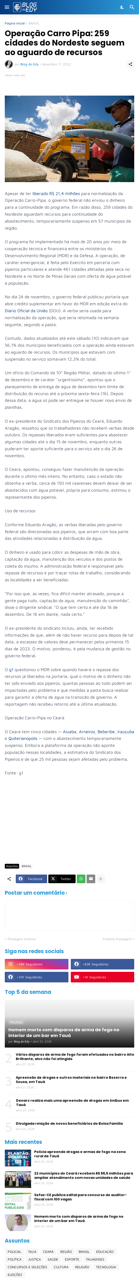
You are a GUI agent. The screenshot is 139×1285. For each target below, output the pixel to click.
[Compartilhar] (130, 64)
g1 (11, 669)
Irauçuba (125, 731)
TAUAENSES (95, 1259)
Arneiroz (87, 731)
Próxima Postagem (117, 939)
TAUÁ (32, 1252)
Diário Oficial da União (26, 310)
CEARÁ (48, 1252)
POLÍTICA (15, 1259)
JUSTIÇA (34, 1259)
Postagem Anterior (22, 939)
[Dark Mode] (122, 7)
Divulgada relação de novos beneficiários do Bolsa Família (69, 1123)
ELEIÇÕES (15, 1275)
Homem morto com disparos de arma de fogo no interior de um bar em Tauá (78, 1218)
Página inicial (15, 23)
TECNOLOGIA (106, 1267)
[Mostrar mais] (100, 879)
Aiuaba (69, 731)
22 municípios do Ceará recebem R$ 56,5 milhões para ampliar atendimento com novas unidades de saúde (83, 1175)
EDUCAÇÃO (105, 1252)
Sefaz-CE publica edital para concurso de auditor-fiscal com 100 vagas (80, 1197)
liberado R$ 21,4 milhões (56, 193)
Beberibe (106, 731)
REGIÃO (66, 1252)
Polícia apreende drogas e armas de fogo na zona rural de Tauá (80, 1154)
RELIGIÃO (82, 1267)
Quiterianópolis (22, 738)
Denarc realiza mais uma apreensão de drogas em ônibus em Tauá (72, 1102)
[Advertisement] (72, 823)
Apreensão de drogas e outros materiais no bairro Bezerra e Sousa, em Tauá (71, 1079)
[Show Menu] (6, 7)
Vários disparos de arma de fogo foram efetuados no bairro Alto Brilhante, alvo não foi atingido (75, 1056)
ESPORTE (72, 1259)
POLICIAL (14, 1252)
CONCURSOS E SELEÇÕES (27, 1267)
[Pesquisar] (132, 7)
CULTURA (61, 1267)
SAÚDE (53, 1259)
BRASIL (33, 23)
